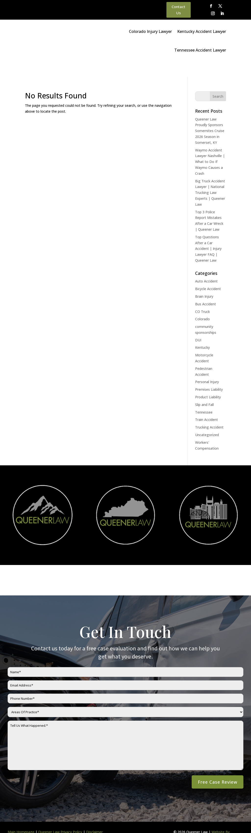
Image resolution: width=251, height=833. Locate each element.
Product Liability (208, 381)
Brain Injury (204, 281)
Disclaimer (94, 816)
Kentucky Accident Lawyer (201, 31)
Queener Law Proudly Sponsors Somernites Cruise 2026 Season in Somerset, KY (209, 116)
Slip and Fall (204, 389)
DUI (198, 324)
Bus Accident (205, 288)
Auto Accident (206, 266)
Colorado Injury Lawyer (150, 31)
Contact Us (178, 9)
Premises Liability (209, 374)
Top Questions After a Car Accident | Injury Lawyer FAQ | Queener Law (208, 233)
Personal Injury (207, 366)
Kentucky (202, 332)
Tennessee (204, 397)
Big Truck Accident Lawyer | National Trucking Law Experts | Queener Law (210, 177)
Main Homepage (21, 816)
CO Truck (202, 296)
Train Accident (206, 404)
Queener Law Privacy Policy (60, 816)
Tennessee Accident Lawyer (200, 50)
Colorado (202, 303)
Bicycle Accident (208, 273)
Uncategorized (207, 419)
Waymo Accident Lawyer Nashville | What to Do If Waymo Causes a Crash (210, 147)
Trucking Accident (209, 412)
